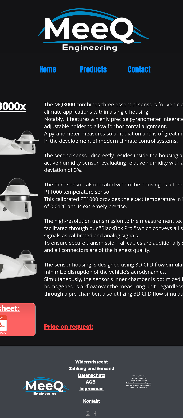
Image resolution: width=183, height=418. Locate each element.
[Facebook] (95, 414)
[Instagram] (88, 414)
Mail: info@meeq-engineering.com (138, 383)
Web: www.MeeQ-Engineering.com (138, 385)
